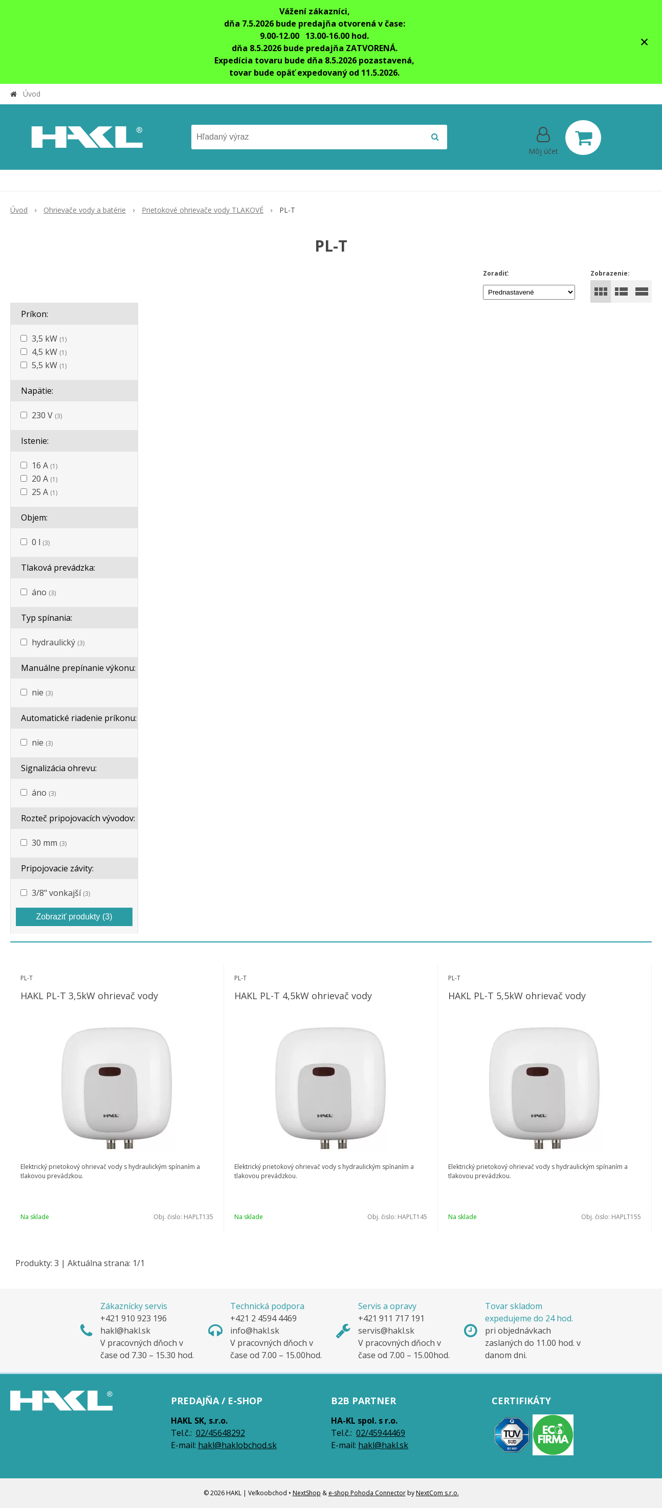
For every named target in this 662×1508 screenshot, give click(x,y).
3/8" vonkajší (61, 892)
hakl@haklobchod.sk (237, 1445)
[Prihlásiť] (543, 139)
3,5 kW (49, 338)
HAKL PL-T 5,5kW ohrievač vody (517, 995)
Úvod (31, 94)
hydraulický (58, 642)
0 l (41, 542)
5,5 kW (49, 365)
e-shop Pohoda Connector (367, 1493)
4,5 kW (49, 351)
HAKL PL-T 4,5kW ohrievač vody (303, 995)
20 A (44, 478)
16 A (44, 465)
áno (44, 592)
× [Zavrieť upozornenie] (644, 41)
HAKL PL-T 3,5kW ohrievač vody (89, 995)
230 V (47, 415)
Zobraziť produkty (74, 916)
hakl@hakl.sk (383, 1445)
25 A (44, 492)
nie (42, 692)
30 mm (49, 842)
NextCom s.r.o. (437, 1493)
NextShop (307, 1493)
